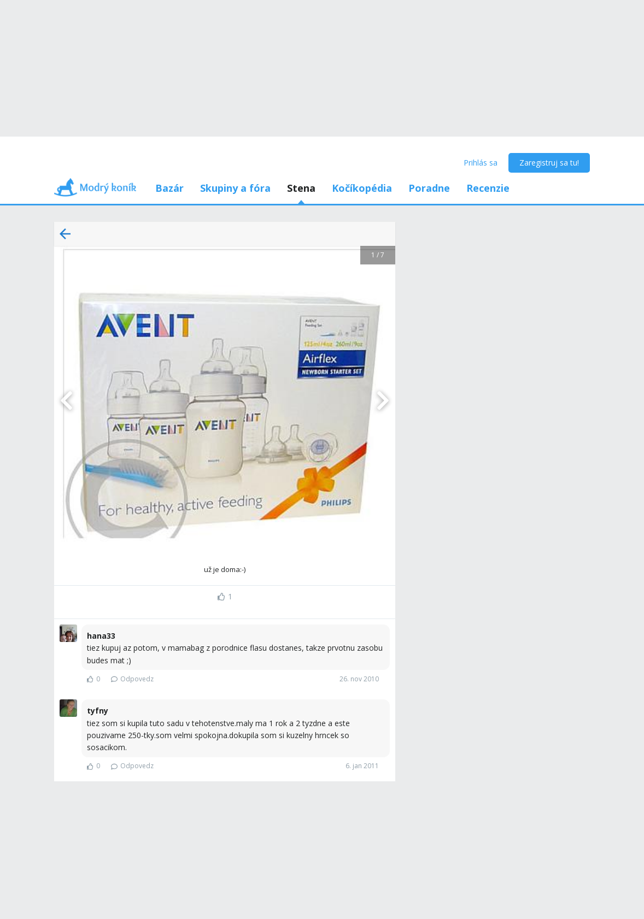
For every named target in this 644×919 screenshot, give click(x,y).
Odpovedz (132, 679)
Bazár (169, 188)
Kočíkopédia (362, 188)
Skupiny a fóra (235, 188)
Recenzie (488, 188)
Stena (301, 188)
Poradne (429, 188)
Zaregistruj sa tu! (549, 162)
